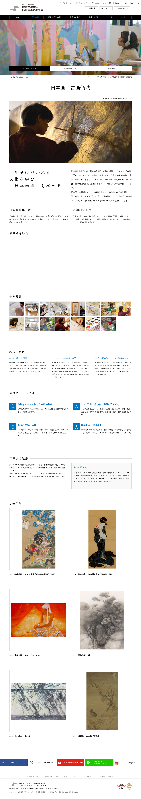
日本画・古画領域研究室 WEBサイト (118, 98)
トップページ (89, 77)
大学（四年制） (102, 77)
